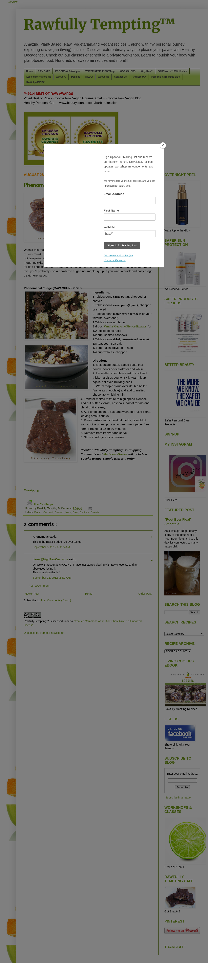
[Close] (163, 145)
